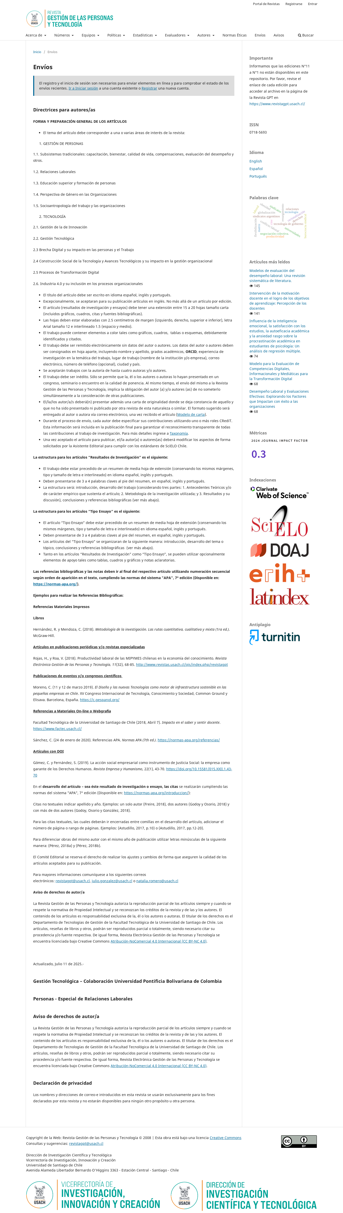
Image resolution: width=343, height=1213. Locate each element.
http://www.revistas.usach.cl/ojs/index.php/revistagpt (182, 664)
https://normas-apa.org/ (55, 584)
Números (62, 35)
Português (258, 176)
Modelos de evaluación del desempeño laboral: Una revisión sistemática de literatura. (277, 275)
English (255, 161)
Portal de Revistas (266, 4)
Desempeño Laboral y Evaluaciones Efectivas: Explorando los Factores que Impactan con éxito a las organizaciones (279, 399)
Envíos (260, 35)
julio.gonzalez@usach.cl (112, 880)
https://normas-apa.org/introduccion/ (156, 792)
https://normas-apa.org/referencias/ (189, 740)
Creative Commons (225, 1137)
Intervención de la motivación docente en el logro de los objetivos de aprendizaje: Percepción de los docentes (279, 301)
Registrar (149, 88)
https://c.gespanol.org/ (99, 699)
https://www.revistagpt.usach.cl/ (277, 103)
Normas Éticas (235, 35)
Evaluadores (176, 35)
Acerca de (34, 35)
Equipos (89, 35)
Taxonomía (179, 433)
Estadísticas (143, 35)
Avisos (279, 35)
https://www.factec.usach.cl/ (57, 728)
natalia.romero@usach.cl (157, 880)
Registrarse (293, 4)
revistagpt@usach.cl (73, 880)
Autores (204, 35)
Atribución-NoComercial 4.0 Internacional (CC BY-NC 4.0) (158, 941)
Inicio (37, 52)
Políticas (114, 35)
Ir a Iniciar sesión (83, 88)
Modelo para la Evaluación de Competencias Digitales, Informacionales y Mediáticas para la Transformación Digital (278, 371)
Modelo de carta (191, 414)
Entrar (312, 4)
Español (256, 168)
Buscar (306, 35)
